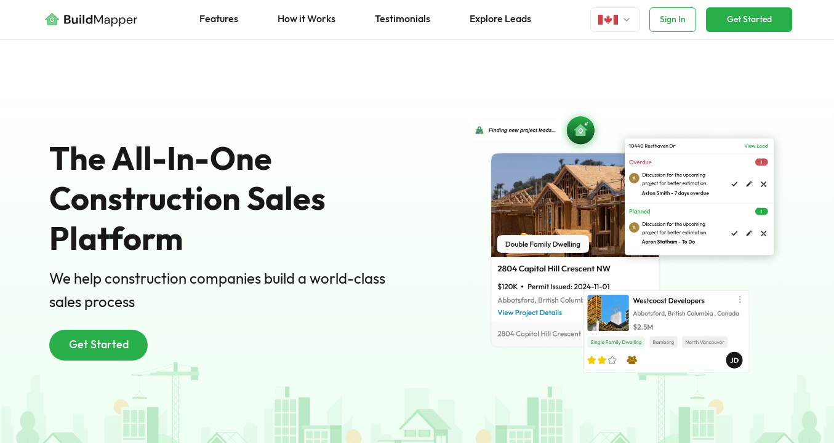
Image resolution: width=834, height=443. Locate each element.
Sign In (673, 19)
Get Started (749, 19)
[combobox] (615, 19)
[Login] (615, 19)
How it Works (306, 19)
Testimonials (402, 19)
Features (218, 19)
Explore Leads (500, 19)
